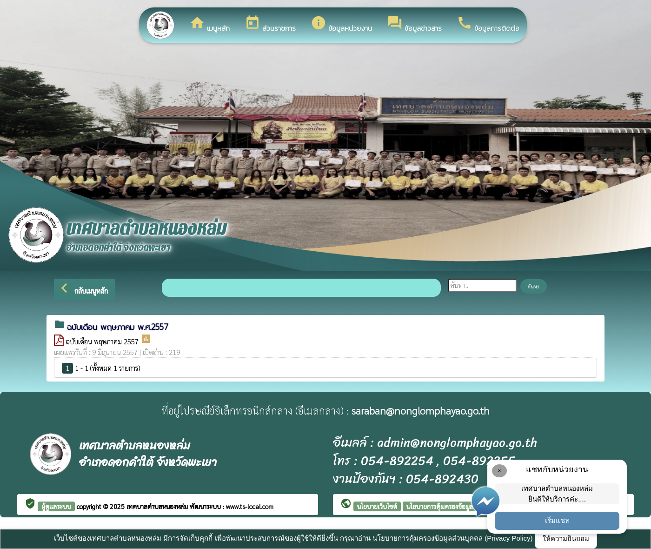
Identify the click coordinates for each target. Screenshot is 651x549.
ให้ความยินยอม (566, 538)
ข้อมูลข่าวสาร (414, 24)
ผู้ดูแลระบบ (56, 506)
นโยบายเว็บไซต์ (377, 506)
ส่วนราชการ (270, 24)
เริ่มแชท (557, 520)
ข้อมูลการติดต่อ (488, 24)
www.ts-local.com (249, 506)
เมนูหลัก (209, 24)
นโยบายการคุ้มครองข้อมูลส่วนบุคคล (453, 506)
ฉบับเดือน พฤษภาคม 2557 (103, 341)
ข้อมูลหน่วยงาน (341, 24)
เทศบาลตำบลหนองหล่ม (158, 506)
